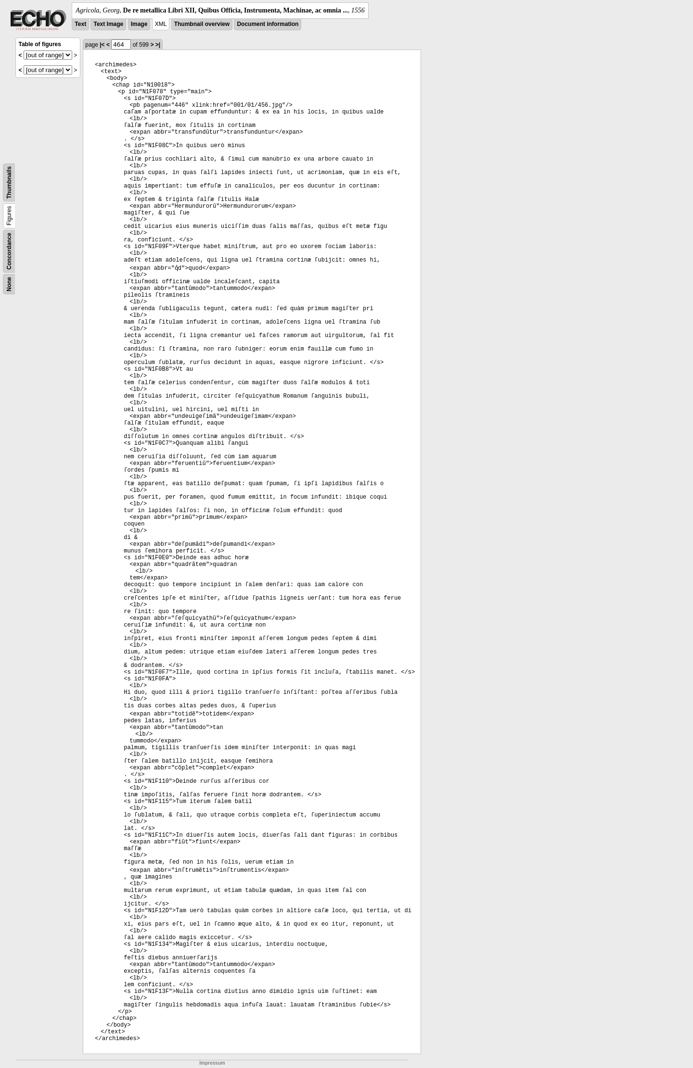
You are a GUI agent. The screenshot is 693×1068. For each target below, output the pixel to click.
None (9, 284)
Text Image (108, 24)
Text (80, 24)
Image (139, 24)
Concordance (9, 251)
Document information (267, 24)
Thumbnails (9, 182)
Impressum (212, 1063)
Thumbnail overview (202, 24)
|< (102, 44)
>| (157, 44)
